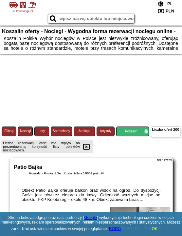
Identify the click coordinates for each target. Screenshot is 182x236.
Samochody (61, 131)
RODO (115, 228)
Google (90, 217)
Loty (42, 131)
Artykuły (106, 131)
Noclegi (25, 131)
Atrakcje (84, 131)
